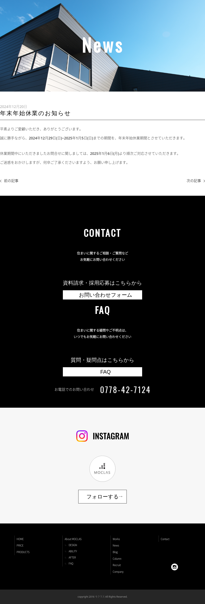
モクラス (100, 596)
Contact (165, 539)
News (116, 545)
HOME (20, 539)
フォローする (102, 497)
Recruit (117, 565)
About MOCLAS (73, 539)
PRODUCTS (23, 552)
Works (116, 539)
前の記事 (11, 180)
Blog (115, 552)
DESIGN (73, 545)
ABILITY (73, 551)
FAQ (71, 563)
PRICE (20, 545)
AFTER (72, 557)
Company (118, 571)
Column (117, 558)
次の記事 (194, 180)
